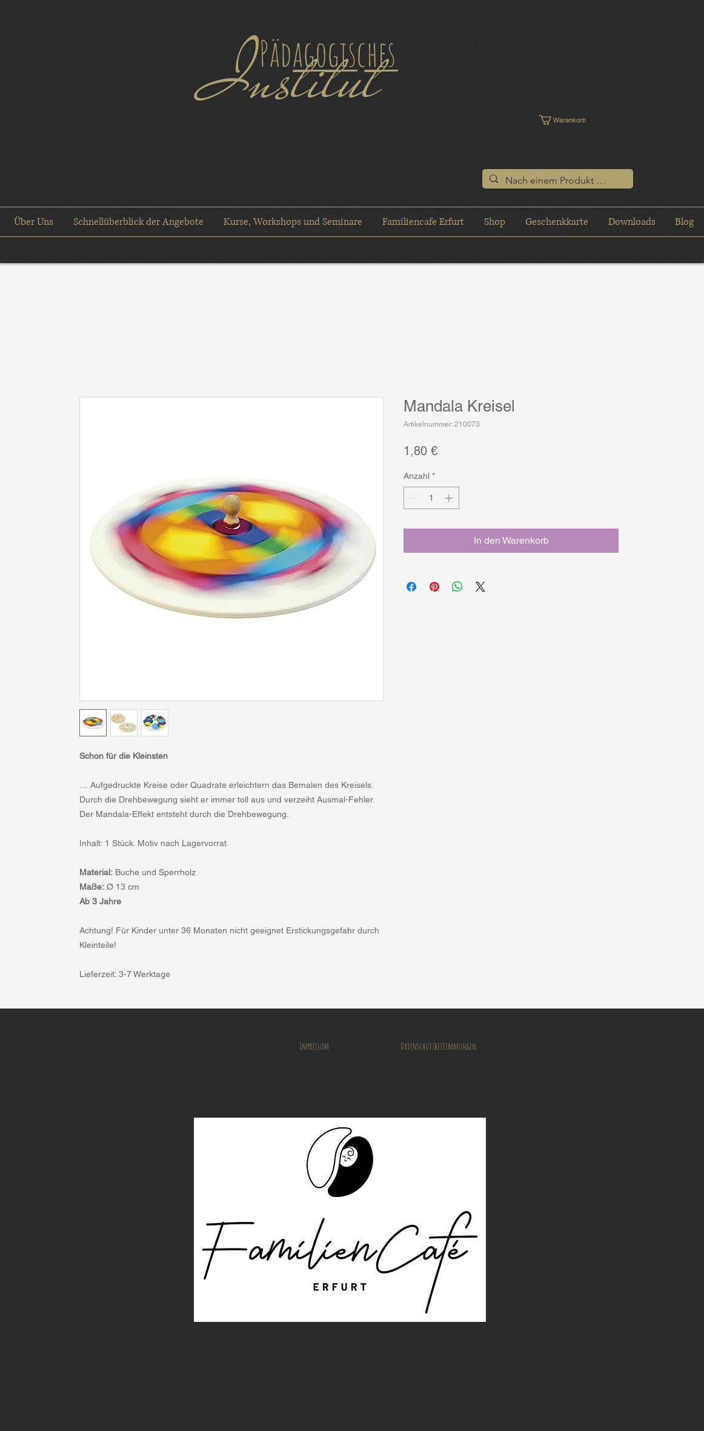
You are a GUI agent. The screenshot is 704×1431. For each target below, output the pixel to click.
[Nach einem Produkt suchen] (556, 180)
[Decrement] (412, 498)
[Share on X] (480, 586)
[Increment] (449, 498)
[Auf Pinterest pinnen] (434, 586)
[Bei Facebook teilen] (411, 586)
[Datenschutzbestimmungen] (438, 1047)
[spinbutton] (431, 498)
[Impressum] (314, 1047)
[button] (571, 120)
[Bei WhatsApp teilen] (457, 586)
